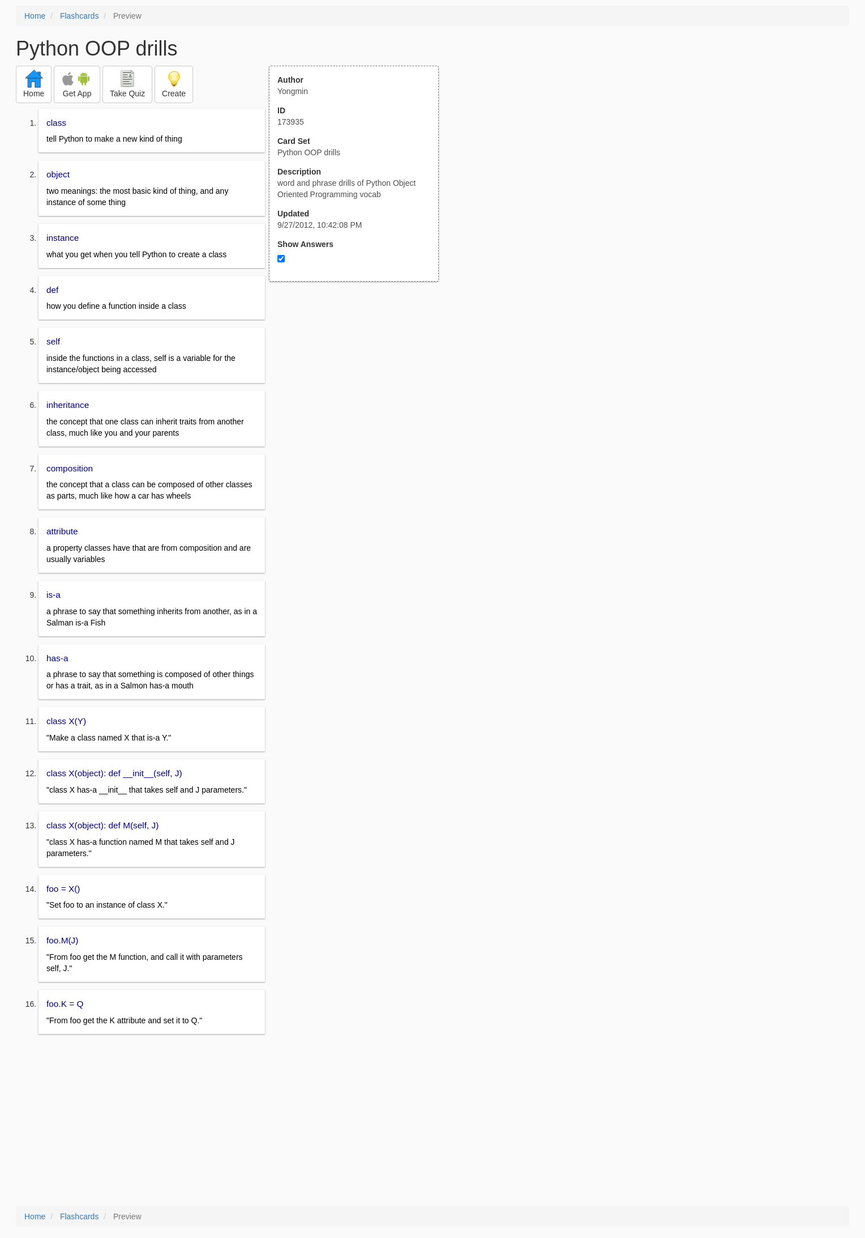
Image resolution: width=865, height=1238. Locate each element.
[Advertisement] (360, 392)
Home (34, 15)
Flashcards (79, 15)
